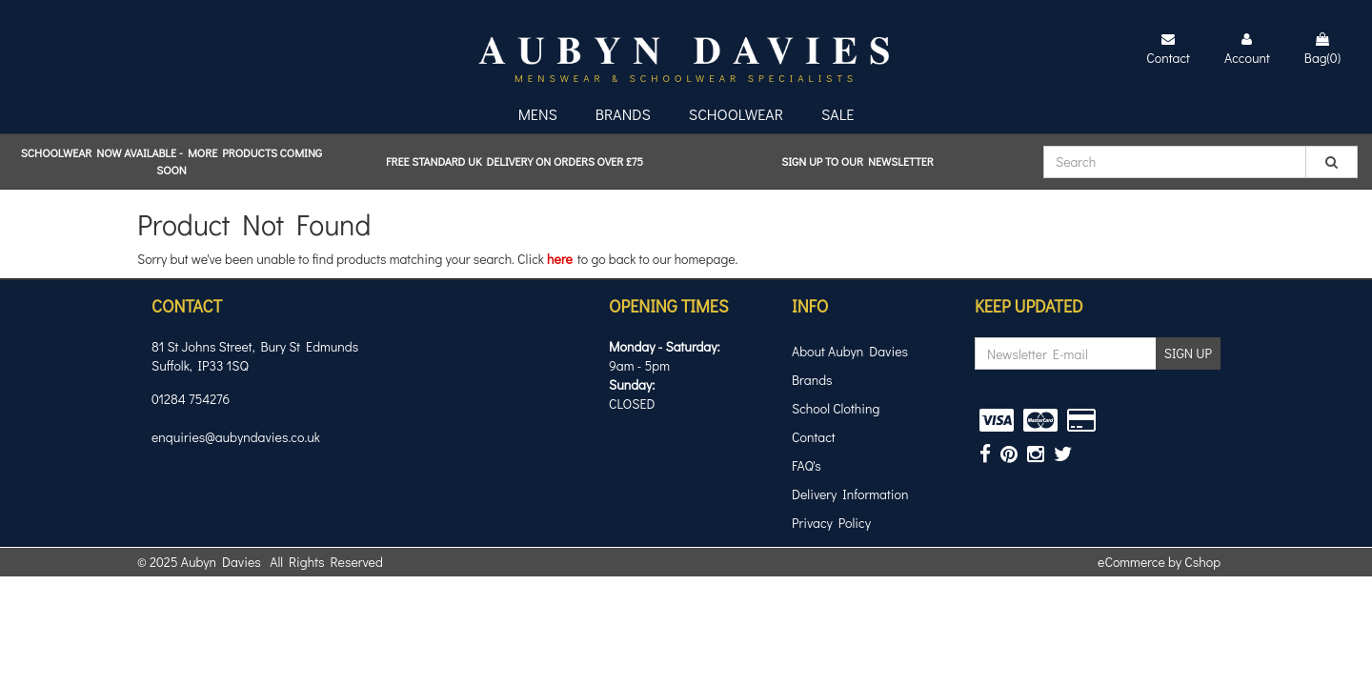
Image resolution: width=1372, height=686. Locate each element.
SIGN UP (1188, 353)
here (560, 259)
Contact (814, 437)
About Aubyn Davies (850, 351)
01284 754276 (190, 399)
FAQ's (806, 465)
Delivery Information (850, 494)
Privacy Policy (831, 523)
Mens (537, 114)
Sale (837, 114)
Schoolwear (736, 114)
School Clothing (835, 408)
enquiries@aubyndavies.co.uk (235, 437)
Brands (623, 114)
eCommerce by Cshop (1159, 562)
